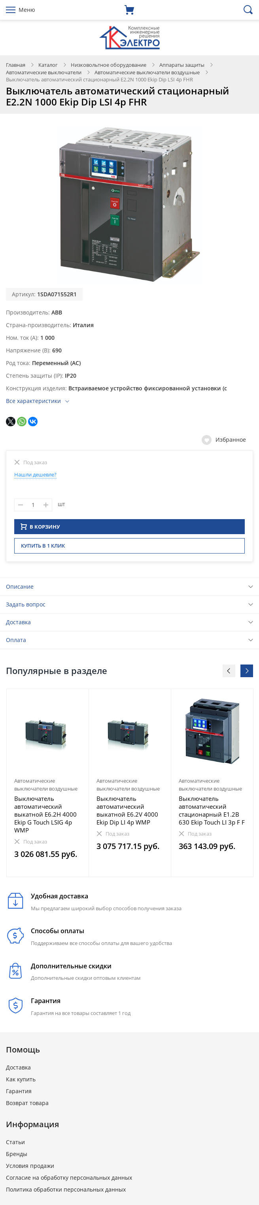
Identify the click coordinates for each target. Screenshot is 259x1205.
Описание (20, 589)
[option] (48, 785)
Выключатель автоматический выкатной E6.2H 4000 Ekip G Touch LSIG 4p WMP (45, 816)
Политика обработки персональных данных (66, 1192)
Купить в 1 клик (43, 548)
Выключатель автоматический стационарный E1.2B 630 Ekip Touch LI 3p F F (212, 812)
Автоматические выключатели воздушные (147, 72)
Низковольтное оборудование (108, 64)
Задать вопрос (25, 606)
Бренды (16, 1156)
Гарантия (19, 1093)
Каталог (48, 64)
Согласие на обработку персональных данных (69, 1180)
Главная (15, 64)
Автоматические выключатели (43, 72)
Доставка (18, 624)
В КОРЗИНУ (40, 529)
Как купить (21, 1081)
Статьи (15, 1144)
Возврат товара (27, 1105)
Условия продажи (30, 1168)
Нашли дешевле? (35, 474)
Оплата (16, 642)
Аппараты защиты (181, 64)
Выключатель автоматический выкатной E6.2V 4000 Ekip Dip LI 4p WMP (127, 812)
